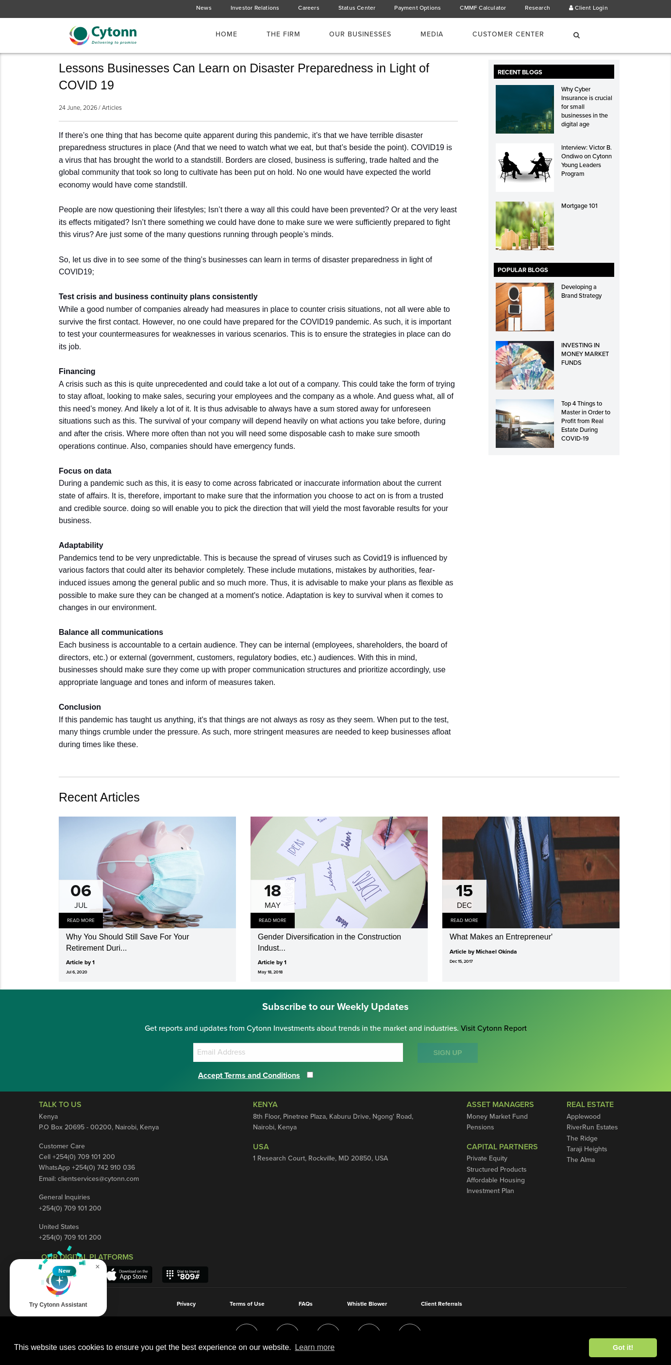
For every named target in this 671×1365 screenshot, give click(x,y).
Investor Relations (253, 7)
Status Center (355, 7)
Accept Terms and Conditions (253, 1075)
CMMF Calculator (482, 7)
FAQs (305, 1303)
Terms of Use (245, 1303)
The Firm (271, 35)
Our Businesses (352, 35)
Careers (308, 7)
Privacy (182, 1303)
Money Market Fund (497, 1117)
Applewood (583, 1117)
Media (427, 35)
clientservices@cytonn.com (101, 1179)
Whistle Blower (368, 1303)
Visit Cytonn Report (495, 1028)
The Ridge (582, 1139)
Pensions (481, 1127)
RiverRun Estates (593, 1127)
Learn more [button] (315, 1347)
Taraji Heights (587, 1149)
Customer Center (506, 35)
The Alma (581, 1160)
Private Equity (487, 1171)
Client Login (589, 7)
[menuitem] (218, 34)
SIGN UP (447, 1053)
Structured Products (497, 1182)
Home (212, 35)
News (202, 7)
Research (538, 7)
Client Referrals (445, 1303)
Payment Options (417, 7)
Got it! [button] (623, 1347)
